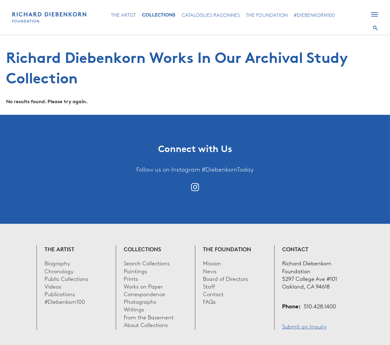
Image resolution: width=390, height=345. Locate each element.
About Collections (146, 324)
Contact (213, 293)
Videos (52, 286)
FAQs (209, 301)
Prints (131, 278)
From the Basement (149, 317)
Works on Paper (143, 286)
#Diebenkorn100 (314, 14)
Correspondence (144, 293)
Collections (159, 14)
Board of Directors (225, 278)
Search (375, 28)
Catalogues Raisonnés (211, 14)
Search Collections (147, 263)
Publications (59, 293)
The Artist (123, 14)
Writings (134, 309)
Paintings (135, 270)
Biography (57, 263)
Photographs (140, 301)
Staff (209, 286)
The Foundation (267, 14)
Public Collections (66, 278)
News (210, 270)
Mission (212, 263)
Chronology (58, 270)
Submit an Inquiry (304, 326)
